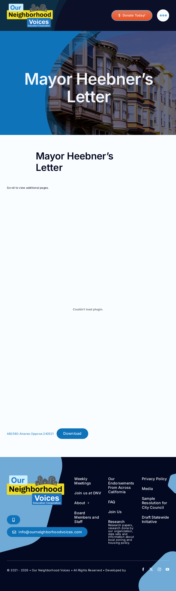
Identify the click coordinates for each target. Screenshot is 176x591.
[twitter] (151, 569)
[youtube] (167, 569)
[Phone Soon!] (13, 519)
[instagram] (159, 569)
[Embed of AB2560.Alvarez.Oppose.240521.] (88, 309)
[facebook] (143, 569)
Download (72, 433)
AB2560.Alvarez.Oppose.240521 (30, 433)
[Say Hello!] (47, 532)
